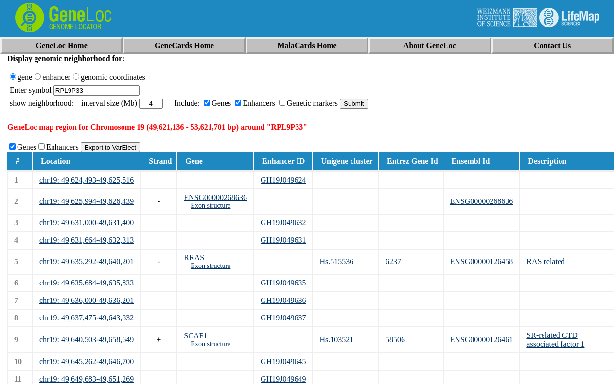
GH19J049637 (283, 318)
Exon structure (210, 205)
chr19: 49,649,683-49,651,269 (86, 379)
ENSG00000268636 (215, 197)
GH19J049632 (283, 222)
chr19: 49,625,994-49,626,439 (86, 201)
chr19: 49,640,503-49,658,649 (86, 339)
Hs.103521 (336, 339)
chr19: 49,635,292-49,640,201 (86, 261)
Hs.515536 (336, 261)
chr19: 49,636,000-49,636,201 (86, 300)
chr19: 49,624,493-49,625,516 (86, 180)
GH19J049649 (283, 379)
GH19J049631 (283, 240)
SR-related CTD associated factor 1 (555, 339)
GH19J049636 (283, 300)
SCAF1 (195, 336)
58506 (395, 339)
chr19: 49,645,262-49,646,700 (86, 361)
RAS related (545, 261)
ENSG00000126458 (481, 261)
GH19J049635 (283, 283)
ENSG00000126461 (481, 339)
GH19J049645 (283, 361)
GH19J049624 (283, 180)
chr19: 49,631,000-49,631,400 (86, 222)
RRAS (194, 257)
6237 (393, 261)
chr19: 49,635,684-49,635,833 (86, 283)
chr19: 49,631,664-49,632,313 (86, 240)
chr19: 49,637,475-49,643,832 (86, 318)
